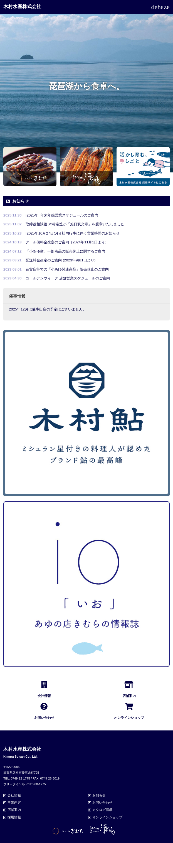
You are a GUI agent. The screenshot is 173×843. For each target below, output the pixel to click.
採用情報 (14, 817)
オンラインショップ (107, 817)
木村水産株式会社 (22, 6)
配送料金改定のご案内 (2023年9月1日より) (60, 260)
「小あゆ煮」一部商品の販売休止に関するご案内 (65, 251)
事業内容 (14, 802)
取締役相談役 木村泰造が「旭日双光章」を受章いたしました (75, 224)
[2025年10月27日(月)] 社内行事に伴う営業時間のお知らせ (73, 233)
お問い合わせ (102, 802)
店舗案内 (14, 809)
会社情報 (14, 795)
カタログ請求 (102, 809)
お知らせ (99, 795)
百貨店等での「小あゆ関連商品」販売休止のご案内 (67, 269)
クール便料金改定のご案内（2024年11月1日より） (67, 242)
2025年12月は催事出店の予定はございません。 (47, 309)
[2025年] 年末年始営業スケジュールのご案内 (62, 215)
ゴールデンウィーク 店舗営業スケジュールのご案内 (68, 278)
